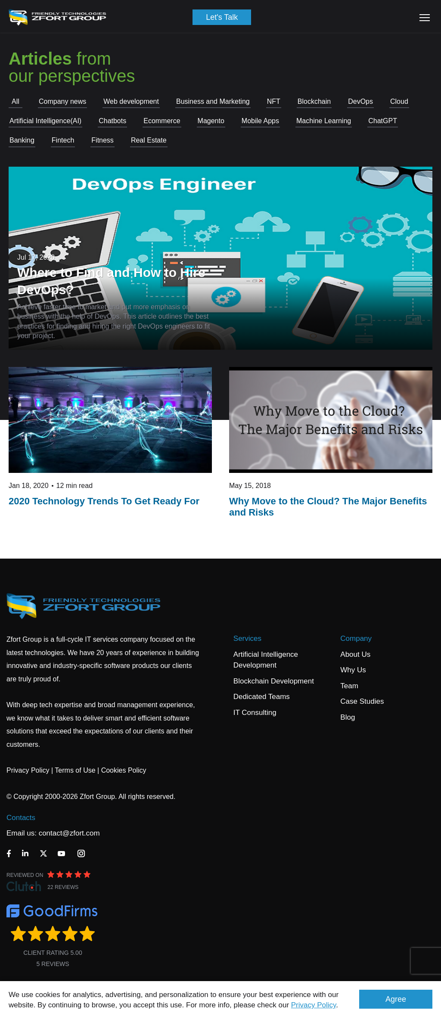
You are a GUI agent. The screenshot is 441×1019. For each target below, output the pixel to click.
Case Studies (362, 701)
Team (349, 686)
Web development (131, 101)
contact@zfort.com (69, 833)
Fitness (102, 140)
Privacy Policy (313, 1005)
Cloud (399, 101)
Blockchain (314, 101)
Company (356, 638)
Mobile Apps (260, 120)
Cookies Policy (123, 770)
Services (247, 638)
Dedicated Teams (261, 697)
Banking (21, 140)
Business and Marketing (213, 101)
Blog (347, 717)
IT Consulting (254, 712)
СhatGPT (382, 120)
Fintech (63, 140)
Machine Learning (323, 120)
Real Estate (149, 140)
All (15, 101)
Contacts (20, 818)
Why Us (353, 670)
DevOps (360, 101)
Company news (62, 101)
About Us (355, 654)
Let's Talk (222, 17)
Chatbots (112, 120)
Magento (211, 120)
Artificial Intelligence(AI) (45, 120)
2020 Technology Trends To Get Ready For (104, 501)
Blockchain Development (273, 681)
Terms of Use (75, 770)
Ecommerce (161, 120)
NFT (273, 101)
